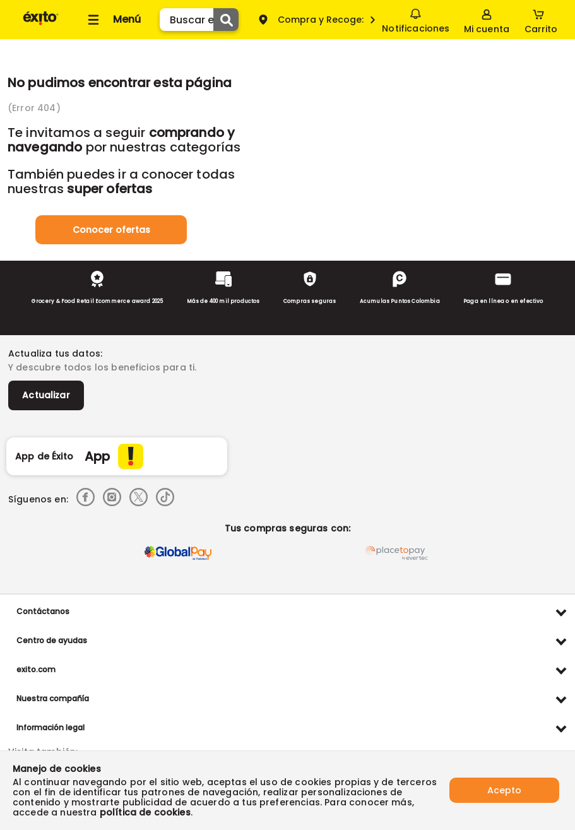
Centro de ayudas (51, 640)
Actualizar (46, 395)
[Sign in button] (487, 19)
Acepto (504, 790)
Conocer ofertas (111, 229)
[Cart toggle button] (541, 19)
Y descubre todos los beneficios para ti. (102, 367)
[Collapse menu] (112, 19)
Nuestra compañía (52, 698)
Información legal (50, 727)
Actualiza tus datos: (55, 353)
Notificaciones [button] (415, 18)
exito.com (36, 669)
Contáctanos (42, 611)
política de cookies (145, 812)
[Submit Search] (226, 19)
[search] (199, 19)
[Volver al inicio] (40, 24)
